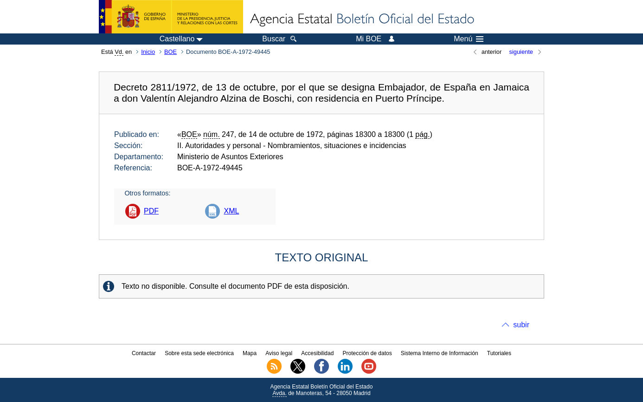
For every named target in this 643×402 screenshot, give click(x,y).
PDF (151, 211)
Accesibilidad (317, 353)
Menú (468, 39)
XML (231, 211)
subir (521, 325)
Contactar (144, 353)
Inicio (148, 51)
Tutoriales (499, 353)
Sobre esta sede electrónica (199, 353)
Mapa (250, 353)
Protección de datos (367, 353)
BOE (170, 51)
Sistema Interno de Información (439, 353)
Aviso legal (278, 353)
